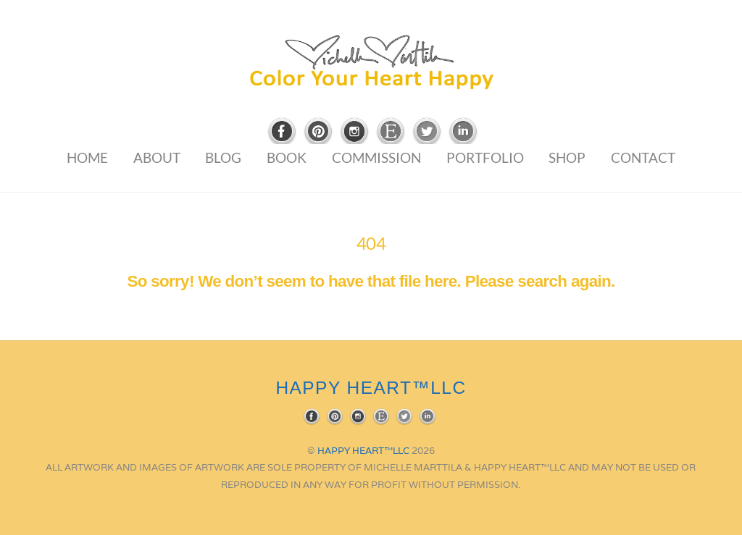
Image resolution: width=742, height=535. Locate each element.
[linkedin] (463, 132)
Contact (643, 157)
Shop (567, 157)
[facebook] (282, 132)
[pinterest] (318, 132)
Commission (376, 157)
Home (87, 157)
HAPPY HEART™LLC (363, 451)
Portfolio (485, 157)
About (156, 157)
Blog (223, 157)
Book (287, 157)
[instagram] (354, 132)
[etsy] (390, 132)
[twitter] (427, 132)
